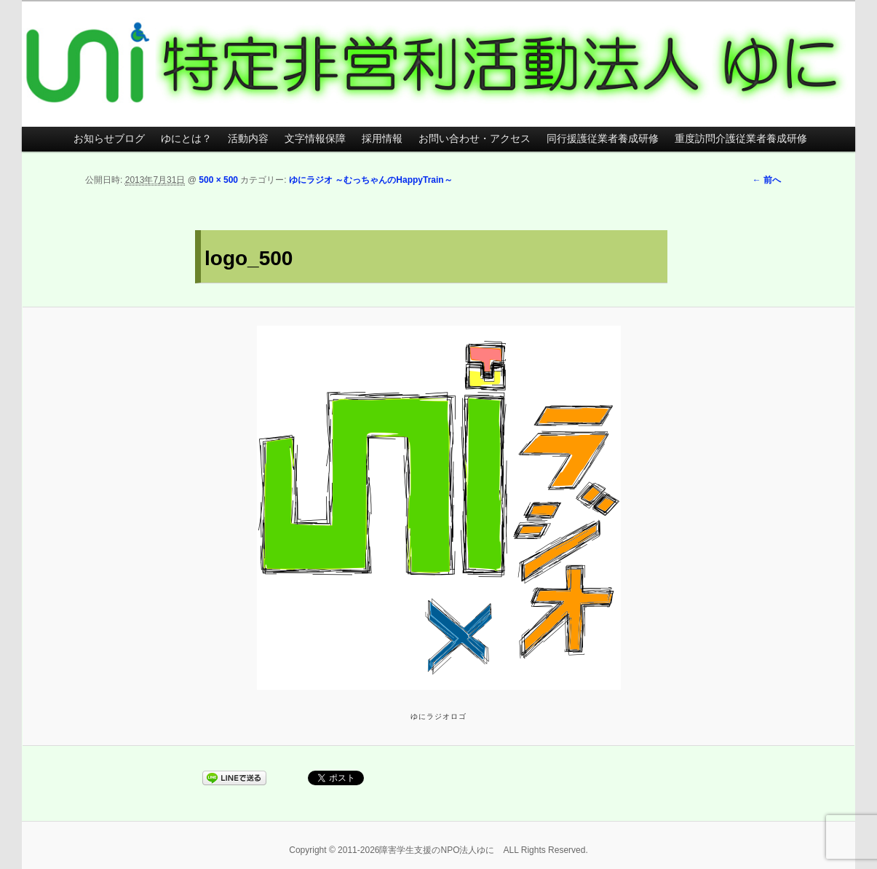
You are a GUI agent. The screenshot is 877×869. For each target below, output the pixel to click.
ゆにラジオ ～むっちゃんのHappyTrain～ (371, 180)
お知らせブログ (109, 138)
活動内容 (248, 138)
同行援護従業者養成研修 (603, 138)
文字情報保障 (315, 138)
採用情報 (382, 138)
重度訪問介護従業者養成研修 (741, 138)
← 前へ (767, 180)
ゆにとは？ (186, 138)
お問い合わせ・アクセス (474, 138)
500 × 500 (218, 180)
